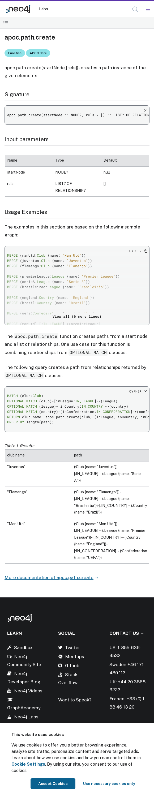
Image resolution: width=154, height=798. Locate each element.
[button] (135, 9)
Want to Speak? (75, 699)
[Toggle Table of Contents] (5, 22)
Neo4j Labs (26, 716)
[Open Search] (135, 9)
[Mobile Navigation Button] (148, 9)
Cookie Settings (28, 764)
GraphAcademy (24, 707)
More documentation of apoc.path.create (49, 577)
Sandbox (23, 647)
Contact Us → (126, 633)
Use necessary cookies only (109, 784)
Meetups (74, 656)
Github (72, 665)
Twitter (72, 647)
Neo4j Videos (28, 690)
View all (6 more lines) (77, 316)
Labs (43, 9)
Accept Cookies (53, 784)
